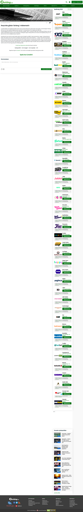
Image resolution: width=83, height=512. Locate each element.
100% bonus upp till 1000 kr (66, 140)
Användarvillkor (72, 503)
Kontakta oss (72, 501)
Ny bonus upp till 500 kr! (66, 216)
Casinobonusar (45, 504)
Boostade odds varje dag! (66, 243)
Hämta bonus (67, 15)
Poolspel (64, 5)
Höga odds (64, 392)
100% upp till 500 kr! (66, 101)
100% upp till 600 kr (65, 252)
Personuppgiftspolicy (73, 504)
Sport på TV (54, 5)
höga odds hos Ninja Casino (66, 74)
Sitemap (71, 506)
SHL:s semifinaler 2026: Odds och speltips (65, 470)
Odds (45, 5)
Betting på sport (59, 501)
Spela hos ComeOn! (26, 54)
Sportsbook (13, 20)
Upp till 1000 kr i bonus (66, 130)
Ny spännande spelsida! (66, 177)
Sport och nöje (6, 5)
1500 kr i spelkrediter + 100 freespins (66, 64)
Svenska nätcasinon (59, 505)
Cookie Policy (72, 505)
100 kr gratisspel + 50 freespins (66, 335)
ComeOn (5, 20)
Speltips (17, 5)
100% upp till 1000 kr (66, 234)
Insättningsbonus (45, 501)
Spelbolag (36, 5)
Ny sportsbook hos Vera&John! (65, 207)
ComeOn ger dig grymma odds (22, 45)
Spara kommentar (46, 69)
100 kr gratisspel (65, 298)
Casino (73, 5)
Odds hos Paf (64, 316)
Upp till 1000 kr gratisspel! (65, 150)
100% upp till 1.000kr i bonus (66, 111)
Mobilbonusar (44, 503)
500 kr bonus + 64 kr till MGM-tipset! (66, 43)
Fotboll (8, 20)
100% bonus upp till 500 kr (66, 354)
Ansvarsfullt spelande (41, 510)
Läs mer (69, 9)
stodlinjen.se (56, 38)
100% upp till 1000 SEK (66, 186)
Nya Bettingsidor (31, 501)
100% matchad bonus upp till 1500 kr (66, 23)
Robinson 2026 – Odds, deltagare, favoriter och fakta (67, 476)
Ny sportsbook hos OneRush (65, 401)
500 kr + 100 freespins (66, 325)
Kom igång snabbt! (65, 344)
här (58, 18)
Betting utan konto (31, 504)
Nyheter (57, 504)
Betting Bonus (26, 5)
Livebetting (30, 505)
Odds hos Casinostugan (66, 307)
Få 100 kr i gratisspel (66, 374)
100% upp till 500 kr (65, 83)
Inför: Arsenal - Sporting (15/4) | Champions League (66, 482)
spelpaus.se (60, 38)
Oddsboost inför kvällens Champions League (66, 453)
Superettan (18, 20)
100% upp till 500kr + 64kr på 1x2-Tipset (66, 33)
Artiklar (4, 8)
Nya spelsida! (64, 261)
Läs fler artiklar (57, 492)
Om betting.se (72, 500)
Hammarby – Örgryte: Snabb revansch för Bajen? (66, 434)
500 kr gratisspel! (65, 13)
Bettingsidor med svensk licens (34, 503)
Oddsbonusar (44, 500)
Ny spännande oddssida (66, 270)
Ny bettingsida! (65, 168)
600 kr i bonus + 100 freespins (66, 54)
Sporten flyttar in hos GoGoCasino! (66, 197)
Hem (2, 8)
